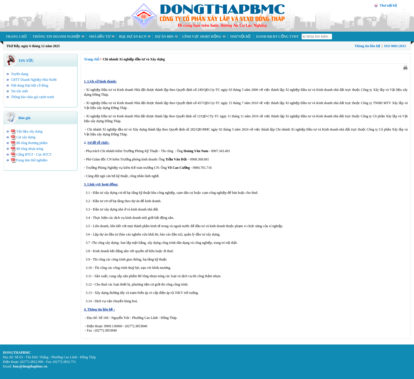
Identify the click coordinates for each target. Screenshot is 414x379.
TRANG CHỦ (16, 37)
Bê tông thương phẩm (31, 143)
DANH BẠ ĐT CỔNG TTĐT (277, 37)
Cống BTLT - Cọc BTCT (34, 154)
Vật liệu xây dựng (29, 131)
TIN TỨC (26, 60)
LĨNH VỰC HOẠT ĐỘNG (201, 37)
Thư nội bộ (387, 5)
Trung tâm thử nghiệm (31, 160)
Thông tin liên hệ (367, 46)
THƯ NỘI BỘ (240, 37)
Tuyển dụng (19, 74)
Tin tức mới (19, 91)
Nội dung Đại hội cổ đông (29, 85)
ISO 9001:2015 (395, 46)
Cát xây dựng (25, 137)
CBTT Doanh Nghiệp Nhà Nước (34, 80)
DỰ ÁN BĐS (164, 37)
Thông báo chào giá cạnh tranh (32, 97)
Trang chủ (91, 59)
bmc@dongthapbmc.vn (30, 366)
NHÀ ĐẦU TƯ (99, 37)
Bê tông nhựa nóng (29, 149)
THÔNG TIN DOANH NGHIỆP (56, 37)
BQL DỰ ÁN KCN (132, 37)
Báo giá (24, 118)
